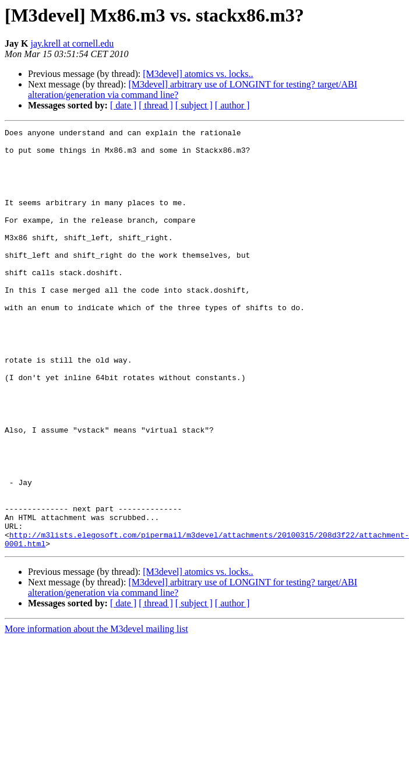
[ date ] (123, 105)
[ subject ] (194, 105)
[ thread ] (156, 105)
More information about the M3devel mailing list (96, 713)
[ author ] (232, 105)
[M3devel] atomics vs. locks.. (198, 74)
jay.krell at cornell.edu (72, 43)
